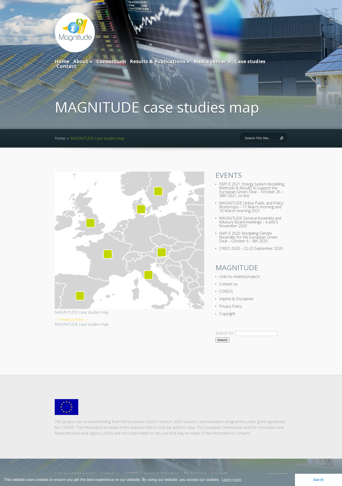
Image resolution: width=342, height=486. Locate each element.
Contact (67, 66)
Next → (82, 319)
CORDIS (226, 291)
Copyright (227, 313)
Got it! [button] (318, 480)
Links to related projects (239, 276)
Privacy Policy (230, 306)
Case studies (250, 61)
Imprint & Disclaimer (236, 298)
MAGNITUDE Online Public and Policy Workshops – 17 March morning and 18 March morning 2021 (251, 206)
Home (62, 61)
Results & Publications (158, 61)
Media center (210, 61)
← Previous (64, 319)
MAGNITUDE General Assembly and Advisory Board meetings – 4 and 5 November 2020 (250, 222)
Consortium (111, 61)
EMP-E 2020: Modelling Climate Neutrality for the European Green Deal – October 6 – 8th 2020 (248, 237)
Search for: (225, 333)
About (80, 61)
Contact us (228, 284)
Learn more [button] (231, 480)
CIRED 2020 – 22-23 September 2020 (251, 248)
